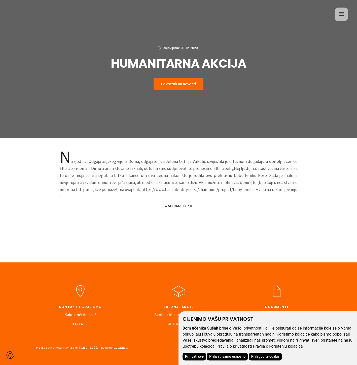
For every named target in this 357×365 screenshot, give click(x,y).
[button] (341, 14)
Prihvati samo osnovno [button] (227, 356)
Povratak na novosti (178, 83)
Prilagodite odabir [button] (265, 356)
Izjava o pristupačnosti (114, 347)
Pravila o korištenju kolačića (278, 346)
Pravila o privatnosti (234, 346)
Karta (78, 324)
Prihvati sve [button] (194, 356)
